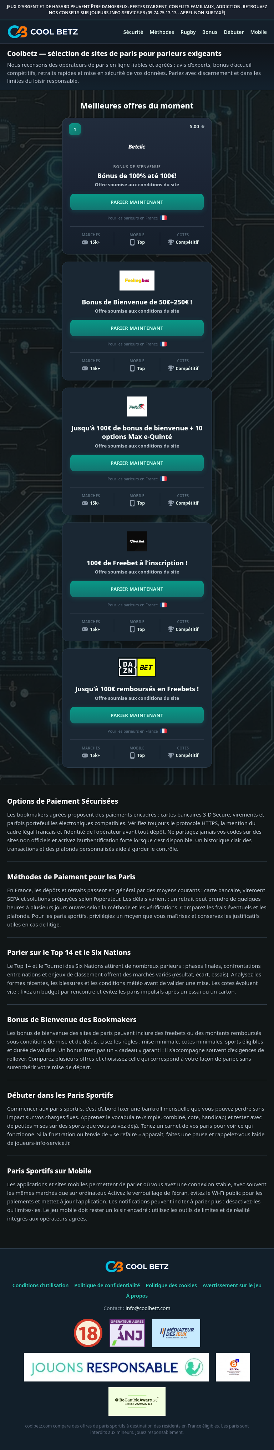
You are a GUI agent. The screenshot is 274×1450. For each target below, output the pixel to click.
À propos (137, 1295)
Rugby (188, 32)
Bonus (210, 32)
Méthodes (162, 32)
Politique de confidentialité (107, 1285)
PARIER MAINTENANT (137, 202)
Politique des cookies (171, 1285)
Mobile (258, 32)
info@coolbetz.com (148, 1308)
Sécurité (133, 32)
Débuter (234, 32)
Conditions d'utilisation (40, 1285)
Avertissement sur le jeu (232, 1285)
